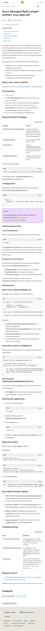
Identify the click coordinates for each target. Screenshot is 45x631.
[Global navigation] (2, 2)
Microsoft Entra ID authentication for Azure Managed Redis (23, 577)
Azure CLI (8, 113)
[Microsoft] (22, 2)
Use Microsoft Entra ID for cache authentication (31, 566)
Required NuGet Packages (10, 36)
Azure (8, 6)
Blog (25, 621)
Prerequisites (7, 33)
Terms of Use (31, 623)
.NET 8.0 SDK (9, 95)
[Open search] (37, 2)
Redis (13, 6)
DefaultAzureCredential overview (15, 580)
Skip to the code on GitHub (11, 31)
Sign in (42, 2)
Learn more (40, 583)
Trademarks (7, 626)
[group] (22, 202)
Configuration (7, 38)
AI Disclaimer (7, 621)
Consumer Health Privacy (17, 623)
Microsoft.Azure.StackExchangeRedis (19, 87)
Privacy (5, 623)
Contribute (33, 621)
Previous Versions (17, 621)
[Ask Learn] (38, 6)
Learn (3, 6)
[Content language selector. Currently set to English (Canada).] (10, 612)
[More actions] (41, 6)
